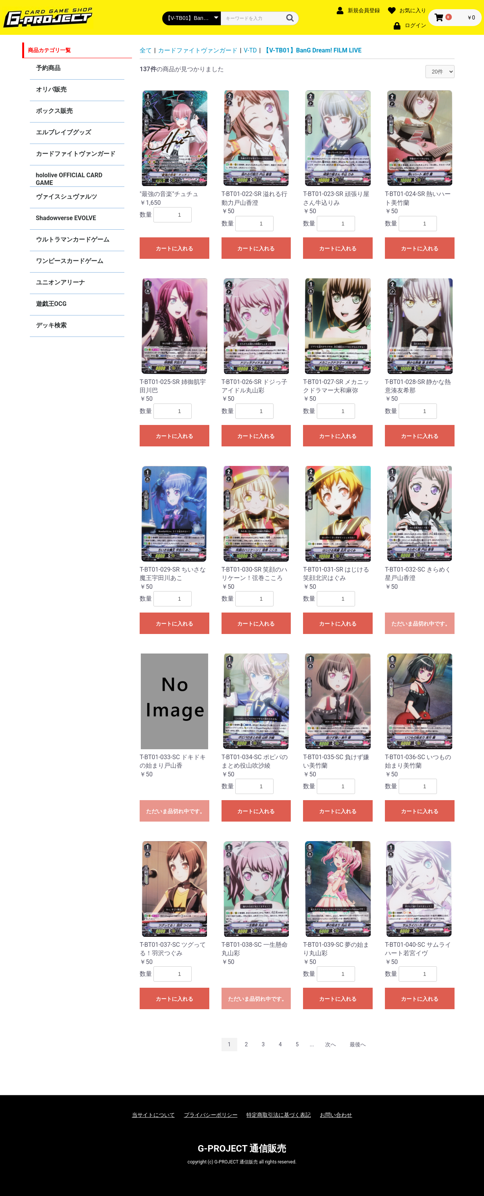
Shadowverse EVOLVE (66, 218)
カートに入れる (174, 248)
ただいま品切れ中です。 (420, 624)
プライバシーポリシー (211, 1115)
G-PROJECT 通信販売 (242, 1148)
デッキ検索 (51, 325)
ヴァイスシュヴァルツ (66, 196)
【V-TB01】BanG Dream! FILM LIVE (312, 50)
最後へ (358, 1044)
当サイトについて (153, 1115)
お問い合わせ (336, 1115)
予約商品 (48, 68)
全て (146, 50)
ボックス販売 (54, 110)
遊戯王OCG (51, 303)
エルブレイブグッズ (63, 132)
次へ (330, 1044)
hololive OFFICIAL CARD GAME (69, 179)
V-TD (250, 50)
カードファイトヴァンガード (76, 153)
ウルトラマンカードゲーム (72, 239)
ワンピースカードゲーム (69, 261)
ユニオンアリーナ (60, 282)
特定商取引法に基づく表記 (278, 1115)
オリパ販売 (51, 89)
